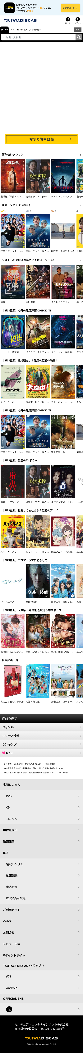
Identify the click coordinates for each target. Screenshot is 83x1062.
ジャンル (41, 730)
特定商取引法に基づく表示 (15, 775)
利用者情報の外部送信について (42, 775)
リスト (68, 26)
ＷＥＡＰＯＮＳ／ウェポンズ (66, 199)
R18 (77, 32)
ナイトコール (7, 404)
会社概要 (8, 766)
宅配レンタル (14, 867)
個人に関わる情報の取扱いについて (48, 770)
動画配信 (9, 844)
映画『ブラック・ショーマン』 (17, 253)
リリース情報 (41, 738)
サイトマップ (64, 775)
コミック (30, 32)
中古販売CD (47, 32)
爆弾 (3, 304)
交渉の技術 (31, 604)
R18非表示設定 (15, 901)
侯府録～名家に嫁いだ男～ (14, 654)
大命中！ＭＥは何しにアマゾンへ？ (44, 404)
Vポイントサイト (14, 958)
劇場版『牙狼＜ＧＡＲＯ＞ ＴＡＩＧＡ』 (22, 199)
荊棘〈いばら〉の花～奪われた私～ (44, 654)
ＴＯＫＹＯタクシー (61, 304)
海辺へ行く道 (33, 704)
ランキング (41, 747)
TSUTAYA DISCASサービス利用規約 (40, 766)
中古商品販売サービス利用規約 (17, 770)
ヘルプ (7, 924)
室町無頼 (30, 304)
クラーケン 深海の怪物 (63, 354)
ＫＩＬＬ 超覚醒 (10, 354)
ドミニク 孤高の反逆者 (38, 354)
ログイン (77, 26)
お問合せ (9, 935)
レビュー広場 (11, 947)
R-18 (41, 755)
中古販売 (12, 889)
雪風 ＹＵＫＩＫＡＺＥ (38, 253)
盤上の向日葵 (58, 454)
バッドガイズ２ (9, 554)
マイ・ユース (7, 604)
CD (17, 32)
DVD (7, 32)
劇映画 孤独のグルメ (62, 253)
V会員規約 (18, 766)
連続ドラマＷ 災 (10, 504)
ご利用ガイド (11, 912)
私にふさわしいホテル (12, 704)
